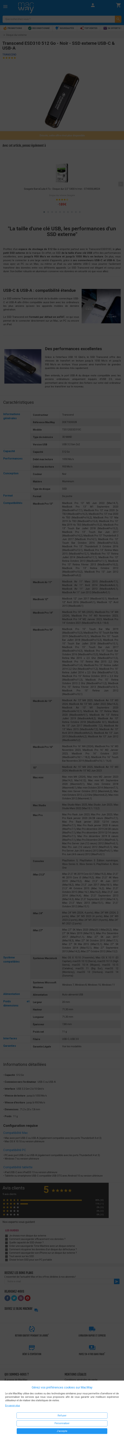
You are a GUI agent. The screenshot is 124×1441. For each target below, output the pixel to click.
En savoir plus (12, 1405)
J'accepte (62, 1431)
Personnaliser (62, 1423)
